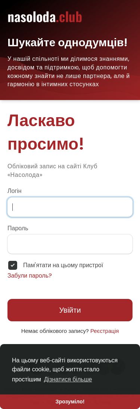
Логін (14, 191)
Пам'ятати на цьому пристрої (63, 265)
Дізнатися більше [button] (68, 379)
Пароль (17, 228)
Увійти (70, 310)
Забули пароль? (29, 276)
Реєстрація (104, 331)
